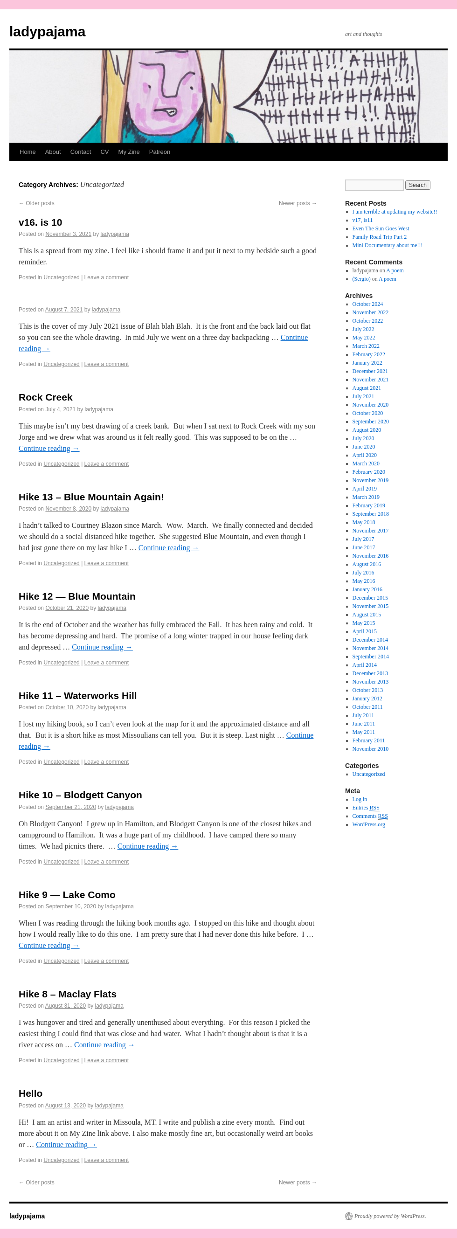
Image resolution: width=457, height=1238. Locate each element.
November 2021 (371, 379)
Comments (370, 816)
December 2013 (370, 673)
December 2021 (370, 371)
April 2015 (365, 631)
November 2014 (371, 648)
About (53, 151)
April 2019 (365, 488)
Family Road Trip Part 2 (380, 237)
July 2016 (363, 572)
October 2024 (368, 304)
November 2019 (371, 480)
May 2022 (364, 337)
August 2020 (367, 430)
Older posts (37, 203)
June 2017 (364, 547)
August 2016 (367, 564)
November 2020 (371, 404)
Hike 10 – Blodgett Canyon (80, 794)
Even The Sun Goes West (381, 228)
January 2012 (367, 698)
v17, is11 (363, 220)
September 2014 (371, 656)
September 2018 (371, 514)
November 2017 (371, 530)
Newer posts (298, 203)
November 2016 (371, 556)
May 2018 (364, 522)
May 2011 (364, 732)
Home (28, 151)
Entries (366, 807)
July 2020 (363, 438)
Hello (30, 1093)
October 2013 (368, 690)
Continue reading (49, 448)
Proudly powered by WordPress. (390, 1216)
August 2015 (367, 614)
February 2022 (369, 354)
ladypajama (47, 31)
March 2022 (366, 346)
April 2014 (365, 665)
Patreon (160, 151)
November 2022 (371, 312)
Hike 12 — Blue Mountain (77, 596)
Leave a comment (106, 277)
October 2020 (368, 413)
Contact (80, 151)
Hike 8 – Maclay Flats (68, 994)
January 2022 (367, 363)
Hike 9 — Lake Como (67, 894)
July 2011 (363, 715)
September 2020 (371, 421)
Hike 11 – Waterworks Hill (78, 695)
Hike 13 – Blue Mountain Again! (91, 496)
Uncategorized (61, 277)
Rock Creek (46, 397)
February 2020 (369, 472)
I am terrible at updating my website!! (395, 211)
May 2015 (364, 623)
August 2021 (367, 388)
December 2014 (370, 639)
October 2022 (368, 321)
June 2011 (364, 723)
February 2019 (369, 505)
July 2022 (363, 329)
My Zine (129, 151)
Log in (360, 799)
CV (104, 151)
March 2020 (366, 463)
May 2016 (364, 581)
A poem (395, 270)
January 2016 (367, 589)
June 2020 (364, 446)
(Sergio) (362, 279)
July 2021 (363, 396)
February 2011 (369, 740)
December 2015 (370, 598)
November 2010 (371, 749)
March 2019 (366, 497)
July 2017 (363, 539)
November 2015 (371, 606)
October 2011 (368, 707)
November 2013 (371, 681)
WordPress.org (369, 824)
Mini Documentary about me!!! (388, 245)
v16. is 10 (40, 222)
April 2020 (365, 455)
